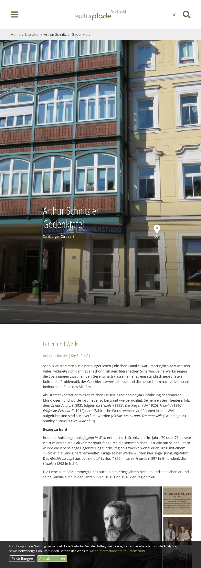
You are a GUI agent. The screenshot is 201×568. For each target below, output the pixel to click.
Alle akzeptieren (52, 558)
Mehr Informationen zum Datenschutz (117, 551)
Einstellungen (22, 558)
